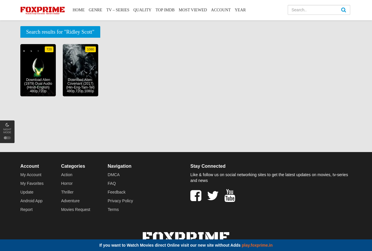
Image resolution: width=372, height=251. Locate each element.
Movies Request (75, 209)
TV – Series (117, 10)
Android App (31, 200)
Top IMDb (165, 10)
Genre (95, 10)
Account (221, 10)
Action (66, 174)
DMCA (114, 174)
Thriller (67, 192)
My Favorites (32, 183)
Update (26, 192)
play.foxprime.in (257, 245)
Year (240, 10)
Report (26, 209)
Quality (142, 10)
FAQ (112, 183)
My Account (30, 174)
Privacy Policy (120, 200)
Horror (67, 183)
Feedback (117, 192)
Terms (113, 209)
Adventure (70, 200)
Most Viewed (193, 10)
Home (79, 10)
